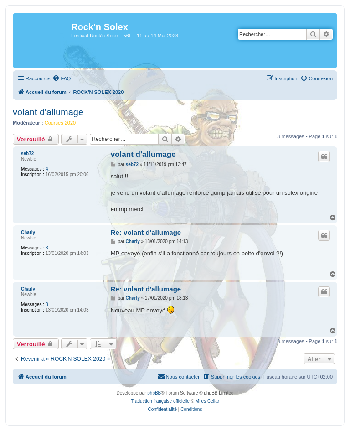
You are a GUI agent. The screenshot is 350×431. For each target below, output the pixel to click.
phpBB (154, 392)
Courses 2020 (60, 122)
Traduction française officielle (160, 401)
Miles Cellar (207, 401)
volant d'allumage (48, 112)
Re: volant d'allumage (146, 232)
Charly (28, 232)
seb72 (27, 153)
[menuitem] (61, 78)
